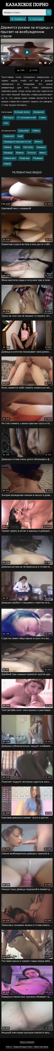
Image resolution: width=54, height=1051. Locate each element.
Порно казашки (27, 1042)
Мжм (17, 147)
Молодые (9, 117)
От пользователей (26, 117)
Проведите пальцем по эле (17, 141)
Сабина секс (10, 158)
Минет (42, 153)
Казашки (41, 147)
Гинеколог (9, 136)
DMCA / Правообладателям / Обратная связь (27, 1047)
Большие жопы (22, 112)
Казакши (8, 153)
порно (27, 4)
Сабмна (7, 147)
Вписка (38, 141)
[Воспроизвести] (3, 63)
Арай (20, 136)
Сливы (42, 117)
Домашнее (38, 112)
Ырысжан (24, 130)
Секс (6, 123)
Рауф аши (24, 158)
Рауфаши (37, 158)
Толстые (31, 153)
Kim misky (28, 147)
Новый (7, 164)
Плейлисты (18, 19)
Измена (19, 153)
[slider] (20, 58)
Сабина (35, 130)
